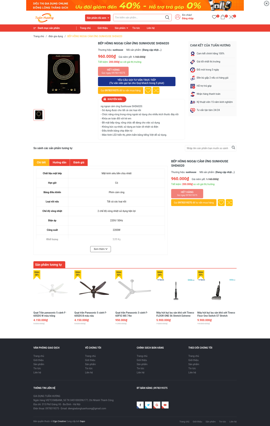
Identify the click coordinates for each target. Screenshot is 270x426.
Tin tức (136, 28)
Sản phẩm (120, 28)
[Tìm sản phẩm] (142, 17)
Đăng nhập (188, 18)
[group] (64, 74)
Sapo (82, 421)
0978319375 (112, 90)
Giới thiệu (102, 28)
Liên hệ (151, 28)
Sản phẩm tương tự (48, 264)
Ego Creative (59, 421)
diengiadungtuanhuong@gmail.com (87, 408)
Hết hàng (113, 71)
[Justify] (167, 17)
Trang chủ (85, 28)
